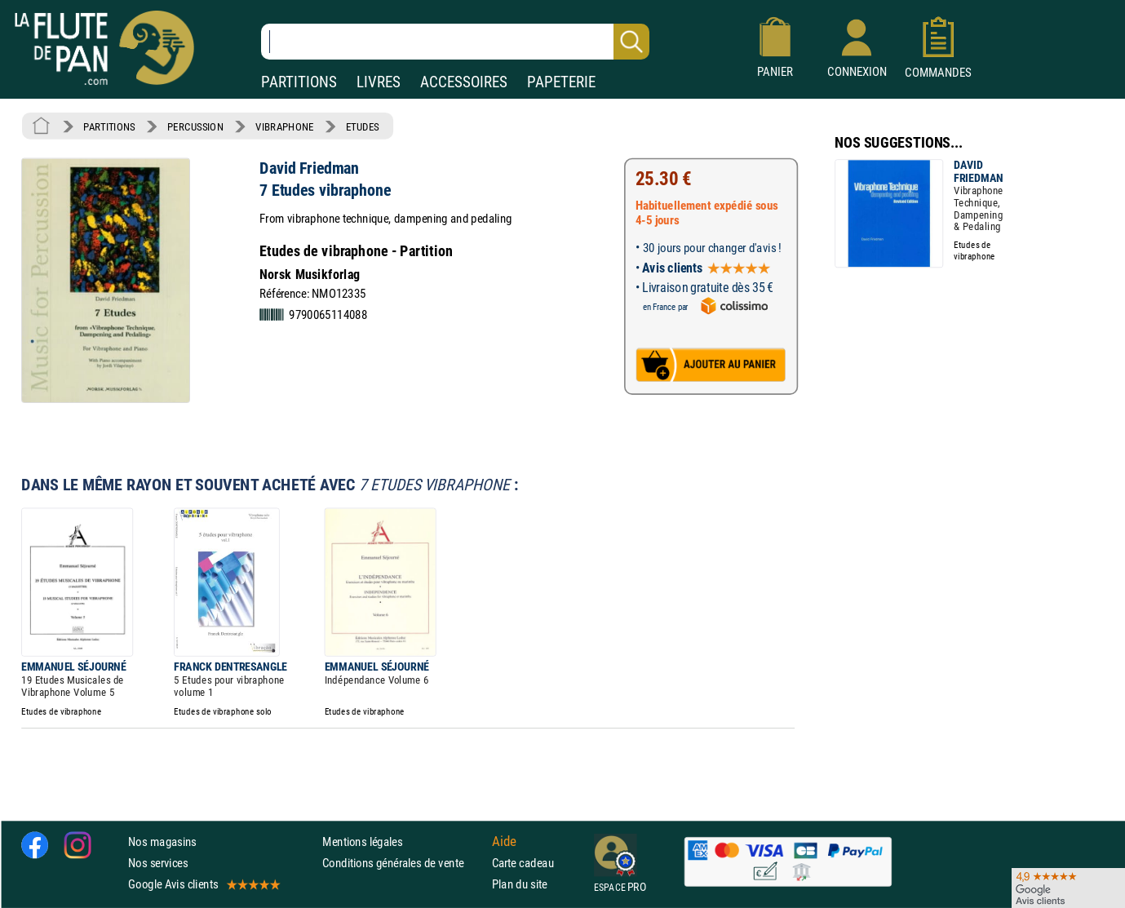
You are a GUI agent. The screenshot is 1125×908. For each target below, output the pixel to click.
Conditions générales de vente (403, 863)
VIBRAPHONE (284, 126)
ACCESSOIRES (463, 82)
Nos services (158, 863)
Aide (504, 841)
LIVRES (379, 82)
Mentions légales (362, 841)
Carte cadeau (523, 863)
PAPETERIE (561, 82)
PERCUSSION (195, 126)
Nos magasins (162, 841)
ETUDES (362, 126)
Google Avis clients (203, 884)
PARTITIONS (299, 82)
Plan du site (519, 884)
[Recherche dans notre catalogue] (455, 42)
